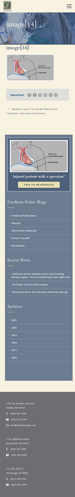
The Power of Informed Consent (29, 284)
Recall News (18, 245)
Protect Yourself (20, 238)
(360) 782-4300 (18, 449)
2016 (14, 357)
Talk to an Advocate (39, 184)
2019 (14, 335)
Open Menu (69, 6)
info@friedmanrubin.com (23, 425)
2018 (14, 342)
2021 (14, 320)
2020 (14, 327)
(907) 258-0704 (18, 478)
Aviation (16, 223)
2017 (14, 350)
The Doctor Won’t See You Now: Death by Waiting (39, 292)
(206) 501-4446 (18, 413)
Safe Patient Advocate (24, 230)
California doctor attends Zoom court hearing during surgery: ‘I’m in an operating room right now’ (40, 275)
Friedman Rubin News (23, 215)
